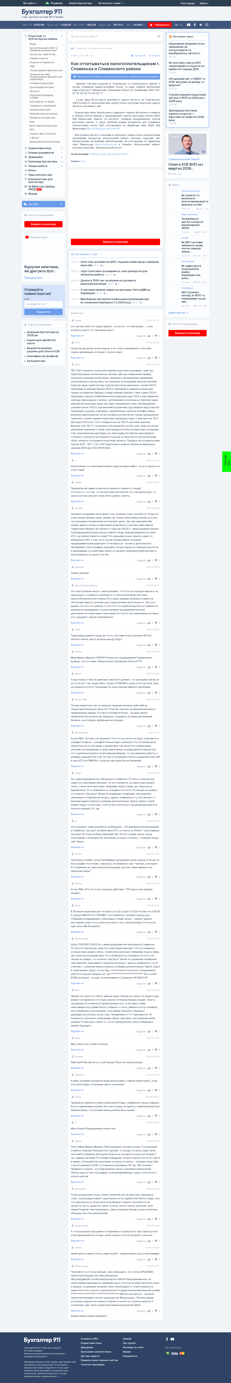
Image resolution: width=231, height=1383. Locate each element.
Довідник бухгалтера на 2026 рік (43, 333)
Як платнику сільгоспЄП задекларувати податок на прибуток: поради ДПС (186, 66)
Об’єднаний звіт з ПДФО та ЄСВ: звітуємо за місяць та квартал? (187, 82)
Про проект (130, 1343)
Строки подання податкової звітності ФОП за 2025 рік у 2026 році (187, 98)
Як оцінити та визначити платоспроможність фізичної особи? (195, 200)
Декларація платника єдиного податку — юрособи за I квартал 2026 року (186, 115)
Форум (32, 193)
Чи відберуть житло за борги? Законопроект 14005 (192, 223)
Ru (181, 24)
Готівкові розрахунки (41, 83)
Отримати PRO (89, 1338)
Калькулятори (36, 361)
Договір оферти (90, 1356)
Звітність (35, 91)
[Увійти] (203, 3)
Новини (127, 1338)
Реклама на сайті (133, 1347)
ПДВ (32, 66)
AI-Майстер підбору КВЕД (41, 188)
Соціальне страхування (43, 105)
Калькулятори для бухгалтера (40, 181)
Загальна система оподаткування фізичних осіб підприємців (46, 76)
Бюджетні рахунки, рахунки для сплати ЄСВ (43, 349)
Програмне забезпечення (96, 1351)
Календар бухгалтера (42, 161)
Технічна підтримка (92, 1364)
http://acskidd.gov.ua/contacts (103, 128)
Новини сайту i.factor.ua (43, 133)
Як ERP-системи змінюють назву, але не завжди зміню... (192, 247)
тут (57, 1376)
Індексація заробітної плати (41, 341)
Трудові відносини (40, 109)
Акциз (33, 43)
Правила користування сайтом (99, 1360)
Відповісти (77, 335)
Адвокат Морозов (190, 191)
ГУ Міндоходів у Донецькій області (100, 154)
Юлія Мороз (187, 288)
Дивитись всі (178, 312)
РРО (32, 129)
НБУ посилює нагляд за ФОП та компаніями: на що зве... (193, 297)
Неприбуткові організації (44, 113)
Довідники (35, 157)
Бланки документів (41, 152)
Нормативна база (39, 148)
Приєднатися (33, 277)
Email (26, 299)
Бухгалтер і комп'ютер (43, 54)
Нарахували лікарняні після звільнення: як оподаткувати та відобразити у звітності (186, 48)
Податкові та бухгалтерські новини (42, 37)
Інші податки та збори (42, 101)
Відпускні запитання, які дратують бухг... (41, 269)
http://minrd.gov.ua (106, 144)
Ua (176, 24)
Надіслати (43, 311)
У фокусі (34, 137)
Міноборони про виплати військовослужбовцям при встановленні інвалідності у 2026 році (115, 300)
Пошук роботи (37, 166)
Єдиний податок (39, 58)
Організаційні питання (42, 87)
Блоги (32, 170)
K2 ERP (184, 238)
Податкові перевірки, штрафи (42, 96)
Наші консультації (40, 174)
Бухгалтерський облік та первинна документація (43, 49)
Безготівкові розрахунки (43, 125)
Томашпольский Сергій (183, 159)
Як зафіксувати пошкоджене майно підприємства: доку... (191, 272)
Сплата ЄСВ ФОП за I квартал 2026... (185, 166)
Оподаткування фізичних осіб (46, 70)
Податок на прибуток (42, 62)
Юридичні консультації (42, 117)
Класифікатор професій (42, 356)
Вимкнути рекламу (43, 224)
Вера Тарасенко (189, 214)
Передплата (160, 24)
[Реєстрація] (188, 3)
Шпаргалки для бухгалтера (45, 141)
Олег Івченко (187, 261)
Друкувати (138, 55)
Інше (32, 121)
